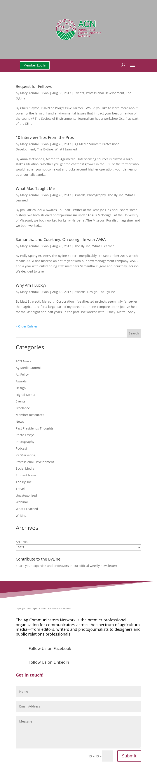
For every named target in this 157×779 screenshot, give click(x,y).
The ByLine (45, 149)
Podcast (21, 448)
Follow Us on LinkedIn (49, 662)
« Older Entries (27, 326)
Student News (26, 475)
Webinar (22, 502)
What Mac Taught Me (35, 188)
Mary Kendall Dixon (34, 93)
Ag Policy (22, 374)
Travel (20, 489)
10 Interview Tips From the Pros (45, 137)
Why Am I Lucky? (31, 285)
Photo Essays (25, 435)
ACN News (23, 361)
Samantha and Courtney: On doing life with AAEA (61, 239)
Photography (96, 195)
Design (92, 292)
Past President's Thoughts (35, 428)
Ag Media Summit (88, 144)
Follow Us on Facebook (50, 648)
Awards (80, 195)
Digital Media (25, 395)
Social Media (25, 468)
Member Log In (34, 65)
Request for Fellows (34, 86)
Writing (21, 515)
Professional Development (105, 93)
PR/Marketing (25, 455)
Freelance (23, 408)
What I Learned (66, 149)
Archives (22, 542)
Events (79, 93)
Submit (129, 756)
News (20, 421)
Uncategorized (26, 495)
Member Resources (30, 415)
